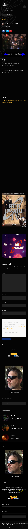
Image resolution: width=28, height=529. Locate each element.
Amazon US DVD (22, 101)
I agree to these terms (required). (11, 332)
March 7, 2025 (15, 438)
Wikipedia (4, 101)
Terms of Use (9, 328)
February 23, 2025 (16, 419)
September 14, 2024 (16, 428)
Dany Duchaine (6, 525)
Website (4, 310)
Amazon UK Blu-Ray (7, 102)
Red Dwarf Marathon (7, 14)
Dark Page (14, 416)
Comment (5, 273)
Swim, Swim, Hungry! (6, 527)
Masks (13, 436)
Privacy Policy (21, 326)
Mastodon (12, 525)
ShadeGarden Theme (20, 523)
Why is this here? (14, 350)
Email (4, 303)
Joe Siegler (6, 23)
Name (4, 295)
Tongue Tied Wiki (12, 101)
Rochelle (13, 426)
